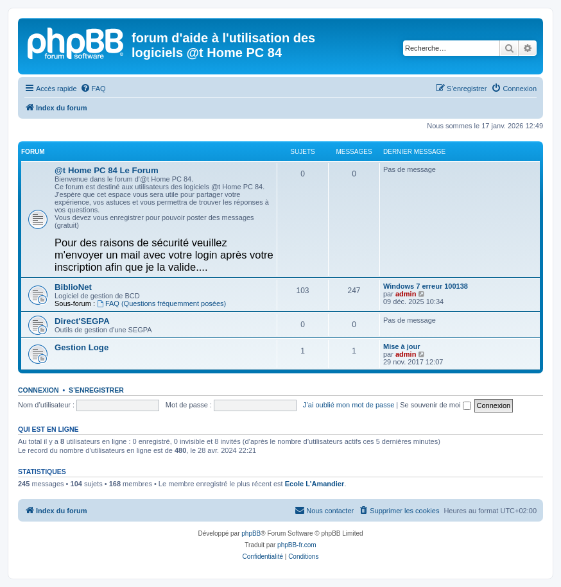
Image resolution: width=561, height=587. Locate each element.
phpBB (251, 533)
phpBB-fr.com (296, 545)
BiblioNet (73, 287)
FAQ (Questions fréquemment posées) (161, 303)
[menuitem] (93, 88)
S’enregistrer (96, 390)
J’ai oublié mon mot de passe (348, 405)
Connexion (38, 390)
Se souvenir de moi (435, 405)
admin (405, 294)
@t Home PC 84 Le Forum (107, 170)
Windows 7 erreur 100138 (425, 286)
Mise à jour (401, 346)
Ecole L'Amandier (314, 484)
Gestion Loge (81, 347)
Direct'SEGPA (82, 321)
